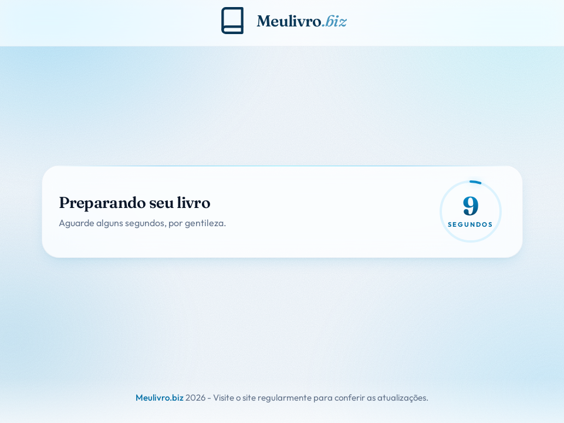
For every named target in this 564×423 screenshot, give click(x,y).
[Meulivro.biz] (282, 20)
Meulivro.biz (160, 397)
